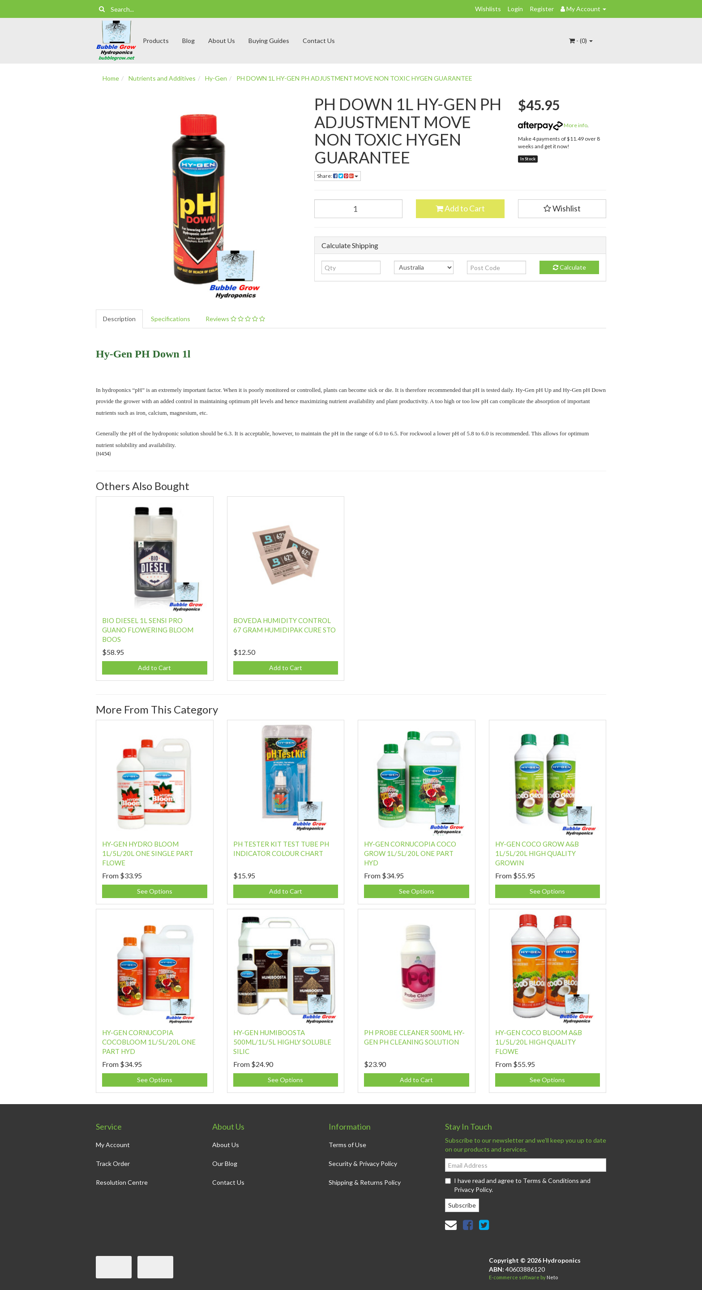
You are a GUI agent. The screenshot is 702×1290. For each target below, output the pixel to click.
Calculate (569, 267)
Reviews (235, 318)
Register (542, 9)
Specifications (170, 318)
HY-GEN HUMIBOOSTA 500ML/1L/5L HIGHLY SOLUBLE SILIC (282, 1041)
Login (515, 9)
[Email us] (451, 1224)
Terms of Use (347, 1144)
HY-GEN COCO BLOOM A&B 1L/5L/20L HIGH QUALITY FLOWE (538, 1041)
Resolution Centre (122, 1182)
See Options (154, 891)
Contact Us (319, 40)
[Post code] (496, 267)
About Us (221, 40)
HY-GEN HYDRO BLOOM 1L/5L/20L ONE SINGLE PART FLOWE (147, 853)
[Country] (424, 267)
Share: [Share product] (337, 175)
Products (156, 40)
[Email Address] (525, 1165)
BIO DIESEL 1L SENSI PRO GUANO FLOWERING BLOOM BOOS (147, 629)
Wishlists (488, 9)
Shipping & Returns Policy (365, 1182)
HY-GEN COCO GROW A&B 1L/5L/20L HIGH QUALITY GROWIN (537, 853)
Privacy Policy (473, 1189)
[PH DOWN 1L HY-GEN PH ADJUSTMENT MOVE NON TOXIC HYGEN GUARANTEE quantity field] (358, 208)
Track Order (113, 1163)
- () (581, 40)
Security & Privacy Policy (363, 1163)
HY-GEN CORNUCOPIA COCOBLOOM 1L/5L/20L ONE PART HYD (149, 1041)
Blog (188, 40)
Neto (552, 1277)
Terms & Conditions (551, 1180)
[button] (562, 208)
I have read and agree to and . (518, 1185)
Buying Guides (268, 40)
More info (552, 125)
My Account (113, 1144)
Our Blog (224, 1163)
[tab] (120, 319)
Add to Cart (460, 208)
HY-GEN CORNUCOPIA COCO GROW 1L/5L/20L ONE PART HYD (410, 853)
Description (119, 318)
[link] (468, 1224)
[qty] (351, 267)
